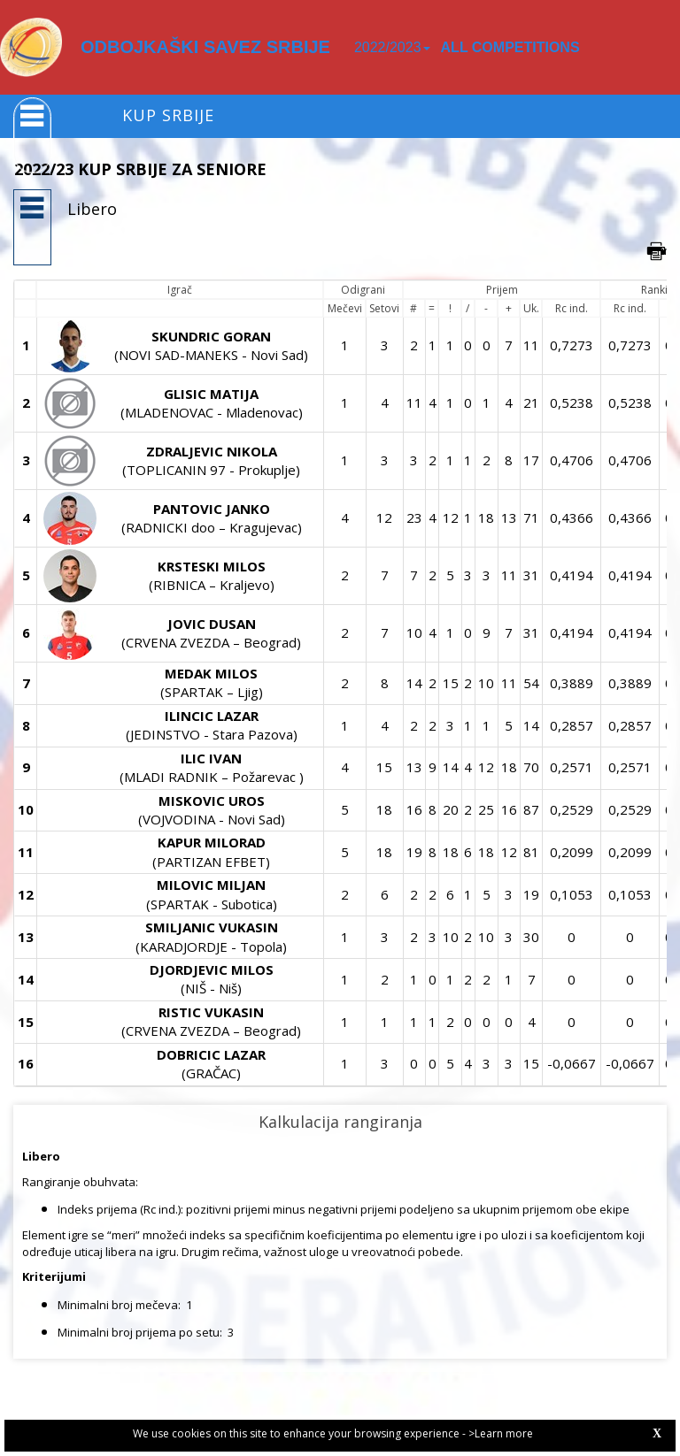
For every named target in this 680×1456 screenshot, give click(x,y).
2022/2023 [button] (392, 47)
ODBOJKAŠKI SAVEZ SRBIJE (205, 47)
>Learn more (500, 1433)
